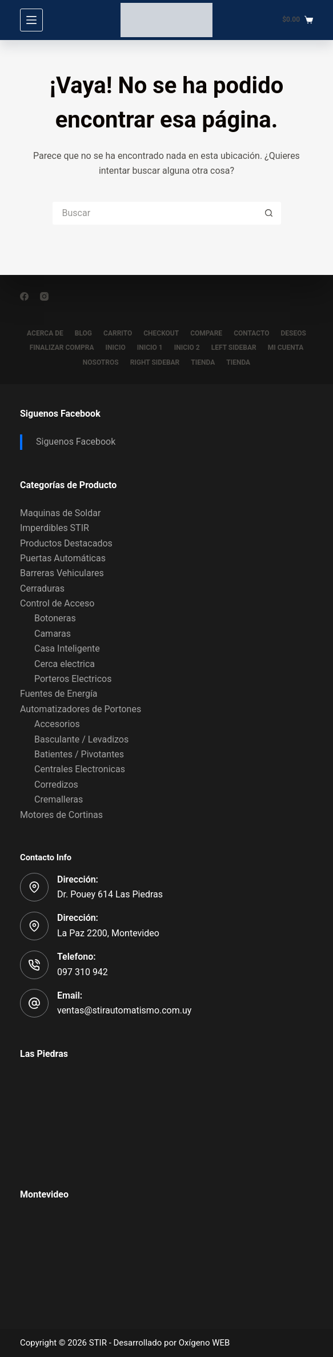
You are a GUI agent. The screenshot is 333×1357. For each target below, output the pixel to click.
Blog (83, 333)
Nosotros (101, 362)
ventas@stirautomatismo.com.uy (124, 1010)
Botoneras (55, 618)
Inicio (116, 348)
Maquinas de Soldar (60, 513)
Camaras (52, 633)
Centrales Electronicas (79, 769)
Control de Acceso (57, 603)
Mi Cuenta (286, 348)
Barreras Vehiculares (62, 573)
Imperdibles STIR (54, 527)
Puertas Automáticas (63, 558)
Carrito (117, 333)
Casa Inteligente (67, 648)
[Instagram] (44, 296)
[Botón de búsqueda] (269, 213)
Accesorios (57, 724)
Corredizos (56, 784)
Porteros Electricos (72, 678)
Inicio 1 (150, 348)
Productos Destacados (66, 543)
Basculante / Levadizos (81, 739)
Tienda (203, 362)
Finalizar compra (62, 348)
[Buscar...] (155, 213)
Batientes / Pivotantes (79, 754)
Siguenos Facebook (60, 413)
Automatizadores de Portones (80, 709)
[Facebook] (24, 296)
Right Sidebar (155, 362)
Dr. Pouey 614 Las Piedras (110, 894)
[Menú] (31, 20)
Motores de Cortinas (61, 814)
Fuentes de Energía (59, 693)
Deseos (293, 333)
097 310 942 (82, 972)
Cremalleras (58, 799)
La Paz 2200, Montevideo (108, 933)
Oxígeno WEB (204, 1343)
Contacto (251, 333)
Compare (206, 333)
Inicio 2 (187, 348)
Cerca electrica (64, 663)
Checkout (161, 333)
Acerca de (45, 333)
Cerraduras (42, 588)
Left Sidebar (233, 348)
